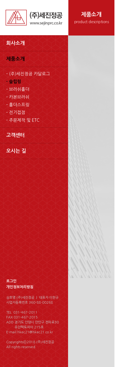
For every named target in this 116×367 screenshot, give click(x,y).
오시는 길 (16, 151)
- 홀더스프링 (17, 105)
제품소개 (15, 59)
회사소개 (15, 43)
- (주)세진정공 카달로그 (28, 74)
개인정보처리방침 (19, 287)
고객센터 (15, 135)
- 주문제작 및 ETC (23, 120)
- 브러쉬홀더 (17, 89)
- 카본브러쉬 (17, 97)
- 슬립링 (13, 81)
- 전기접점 (15, 112)
